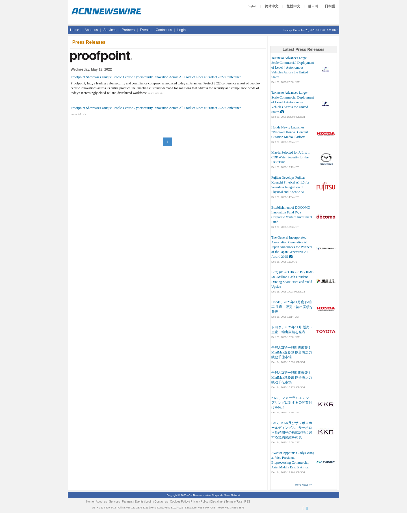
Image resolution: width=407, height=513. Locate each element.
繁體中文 (293, 6)
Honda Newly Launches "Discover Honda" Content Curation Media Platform (289, 132)
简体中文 (271, 6)
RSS (247, 501)
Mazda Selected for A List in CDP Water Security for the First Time (290, 157)
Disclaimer (217, 501)
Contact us (164, 30)
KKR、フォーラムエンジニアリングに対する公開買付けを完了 (291, 402)
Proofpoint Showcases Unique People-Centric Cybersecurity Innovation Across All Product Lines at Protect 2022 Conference (156, 77)
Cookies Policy (179, 501)
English (251, 6)
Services (109, 30)
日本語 (330, 6)
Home (74, 30)
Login (181, 30)
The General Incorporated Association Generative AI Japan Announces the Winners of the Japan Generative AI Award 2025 (291, 247)
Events (145, 30)
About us (91, 30)
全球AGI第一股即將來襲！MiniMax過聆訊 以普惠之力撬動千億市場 (291, 352)
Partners (128, 30)
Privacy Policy (199, 501)
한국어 (313, 6)
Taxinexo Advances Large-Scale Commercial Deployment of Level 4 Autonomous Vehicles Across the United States (292, 67)
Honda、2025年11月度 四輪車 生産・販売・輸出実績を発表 (292, 307)
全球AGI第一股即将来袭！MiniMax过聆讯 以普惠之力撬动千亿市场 (291, 377)
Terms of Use (234, 501)
